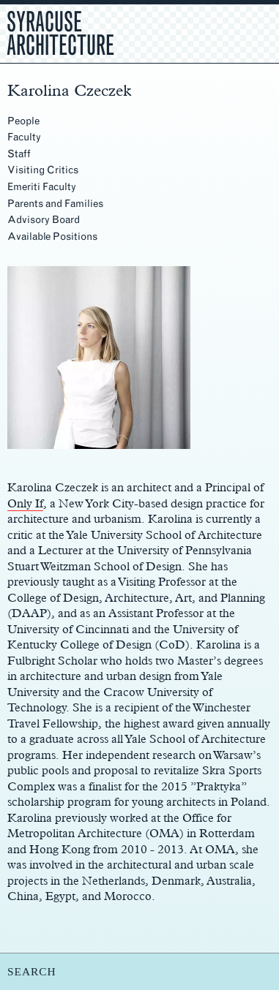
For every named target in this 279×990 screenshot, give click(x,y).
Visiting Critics (42, 170)
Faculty (24, 137)
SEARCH (31, 971)
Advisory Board (43, 220)
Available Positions (52, 236)
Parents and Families (55, 203)
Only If (25, 503)
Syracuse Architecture (60, 31)
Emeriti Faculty (41, 187)
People (23, 121)
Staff (19, 154)
